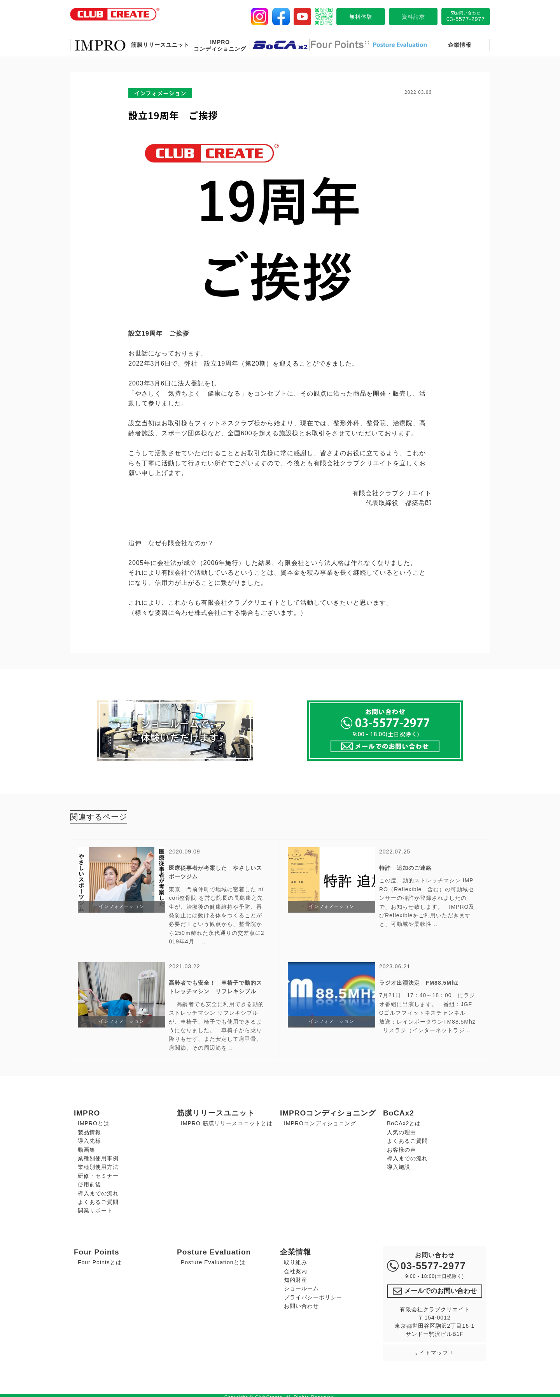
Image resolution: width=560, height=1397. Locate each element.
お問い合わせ (301, 1303)
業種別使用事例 (98, 1156)
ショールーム (301, 1286)
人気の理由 (401, 1130)
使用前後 (89, 1182)
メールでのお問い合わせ (434, 1287)
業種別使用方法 (98, 1164)
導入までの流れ (98, 1191)
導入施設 (398, 1164)
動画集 (86, 1147)
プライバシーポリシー (313, 1295)
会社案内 (295, 1268)
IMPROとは (93, 1121)
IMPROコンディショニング (320, 1121)
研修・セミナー (98, 1173)
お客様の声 (401, 1147)
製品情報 (89, 1130)
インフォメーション (160, 93)
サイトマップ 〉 (434, 1348)
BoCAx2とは (404, 1121)
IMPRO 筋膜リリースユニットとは (227, 1121)
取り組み (295, 1260)
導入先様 (89, 1138)
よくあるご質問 (98, 1199)
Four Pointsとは (100, 1260)
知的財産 (295, 1277)
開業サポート (95, 1208)
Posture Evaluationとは (213, 1260)
